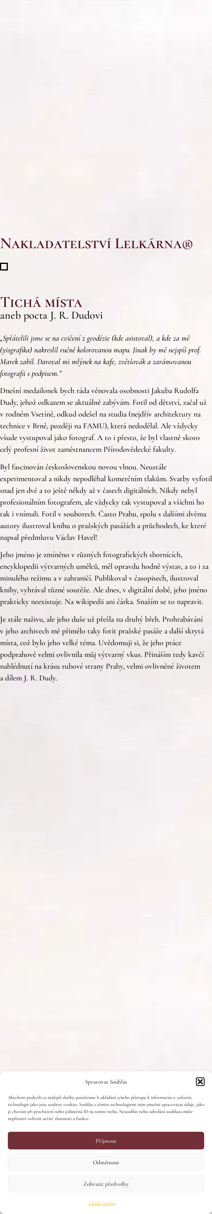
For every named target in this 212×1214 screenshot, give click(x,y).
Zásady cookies (102, 1203)
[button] (200, 1082)
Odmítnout (106, 1162)
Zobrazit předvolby (106, 1183)
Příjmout (106, 1140)
